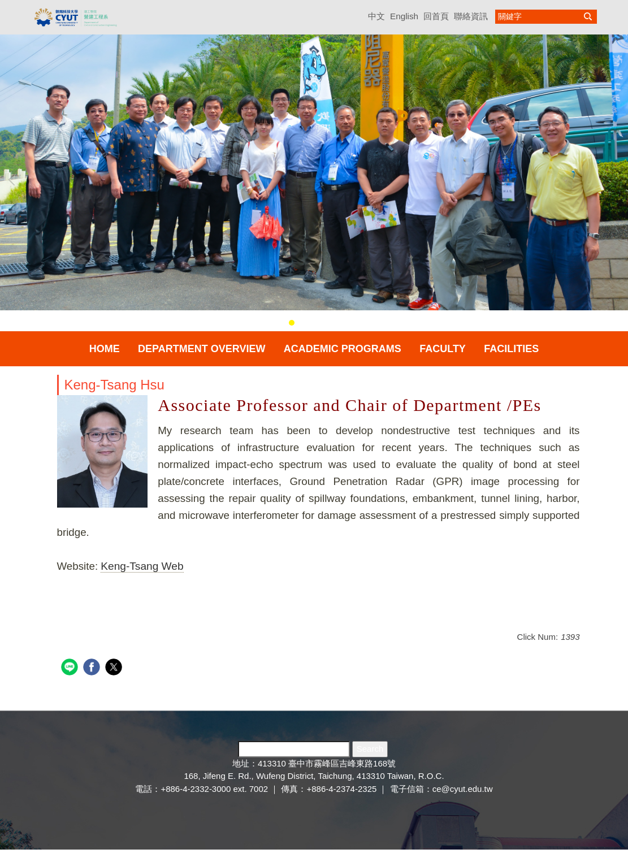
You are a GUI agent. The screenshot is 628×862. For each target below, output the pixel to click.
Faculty (442, 348)
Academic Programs (342, 348)
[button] (14, 180)
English (404, 16)
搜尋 (588, 17)
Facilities (511, 348)
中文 (376, 16)
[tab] (291, 323)
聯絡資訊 (471, 16)
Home (104, 348)
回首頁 (436, 16)
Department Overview (201, 348)
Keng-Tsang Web (142, 566)
